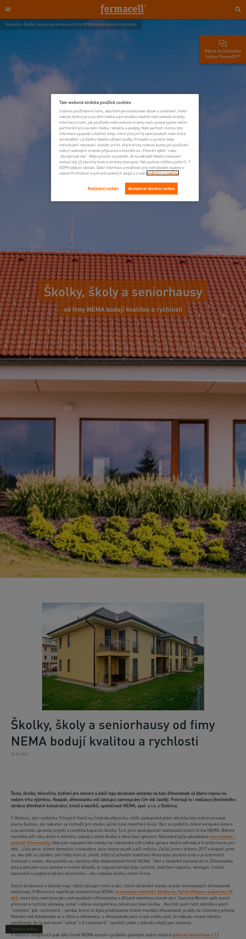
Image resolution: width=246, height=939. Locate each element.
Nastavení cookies (103, 188)
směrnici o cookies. (163, 173)
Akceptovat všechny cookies (151, 188)
